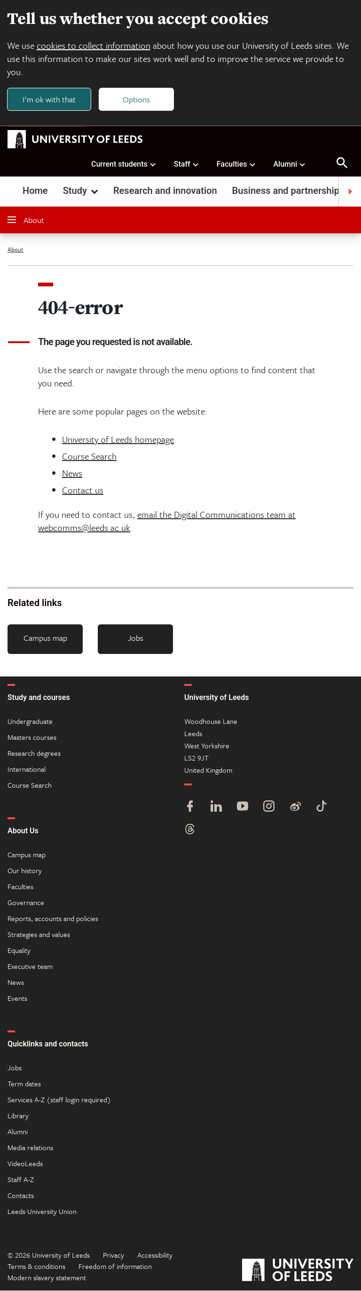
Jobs (135, 639)
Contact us (82, 490)
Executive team (30, 966)
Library (18, 1116)
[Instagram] (268, 807)
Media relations (30, 1148)
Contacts (21, 1196)
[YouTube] (242, 807)
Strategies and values (39, 935)
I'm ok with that (49, 99)
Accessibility (155, 1255)
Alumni (289, 164)
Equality (19, 950)
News (72, 474)
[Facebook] (189, 807)
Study (81, 191)
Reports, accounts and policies (53, 919)
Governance (26, 903)
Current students (124, 164)
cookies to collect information (94, 45)
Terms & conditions (36, 1266)
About (26, 221)
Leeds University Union (42, 1211)
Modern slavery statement (47, 1278)
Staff (186, 164)
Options (137, 99)
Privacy (113, 1255)
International (27, 769)
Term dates (24, 1084)
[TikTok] (321, 807)
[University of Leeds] (297, 1271)
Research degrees (34, 753)
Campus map (45, 639)
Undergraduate (30, 721)
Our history (25, 871)
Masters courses (32, 737)
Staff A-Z (21, 1180)
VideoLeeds (25, 1164)
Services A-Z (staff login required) (59, 1100)
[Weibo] (295, 807)
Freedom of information (115, 1266)
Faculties (236, 164)
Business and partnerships (288, 191)
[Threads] (189, 830)
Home (35, 191)
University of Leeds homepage (118, 440)
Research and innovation (165, 191)
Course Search (89, 457)
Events (17, 998)
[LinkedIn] (216, 807)
